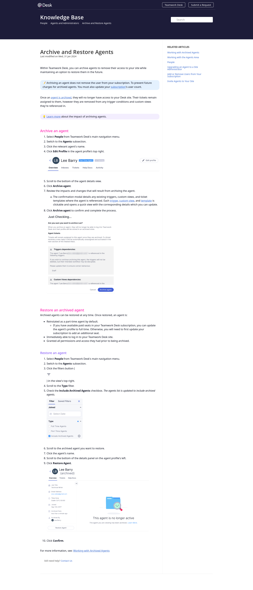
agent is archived (61, 97)
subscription (118, 87)
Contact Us (66, 560)
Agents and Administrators (65, 23)
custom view (126, 200)
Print (148, 44)
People (43, 23)
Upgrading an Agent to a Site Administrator (182, 68)
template (146, 200)
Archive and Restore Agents (96, 23)
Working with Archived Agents (91, 550)
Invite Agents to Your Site (180, 81)
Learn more (53, 116)
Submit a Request (201, 4)
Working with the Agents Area (183, 57)
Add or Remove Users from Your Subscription (184, 75)
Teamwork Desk (174, 4)
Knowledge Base (62, 17)
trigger (114, 200)
